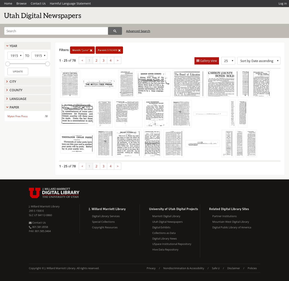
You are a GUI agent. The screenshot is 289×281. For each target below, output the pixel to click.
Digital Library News (164, 238)
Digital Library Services (106, 216)
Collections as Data (164, 233)
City (13, 81)
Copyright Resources (105, 227)
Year (13, 46)
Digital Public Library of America (231, 227)
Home (8, 3)
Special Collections (103, 222)
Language (18, 99)
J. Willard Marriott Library (44, 206)
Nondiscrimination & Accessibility (183, 268)
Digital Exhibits (161, 227)
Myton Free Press (17, 116)
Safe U (216, 268)
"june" (82, 50)
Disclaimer (233, 268)
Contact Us (38, 3)
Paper (14, 107)
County (16, 90)
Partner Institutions (224, 216)
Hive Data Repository (165, 249)
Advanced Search (138, 31)
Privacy (151, 268)
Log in (283, 3)
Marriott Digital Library (166, 216)
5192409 (109, 50)
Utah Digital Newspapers (167, 222)
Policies (252, 268)
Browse (21, 3)
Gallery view (208, 61)
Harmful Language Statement (70, 3)
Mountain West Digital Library (230, 222)
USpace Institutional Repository (171, 244)
